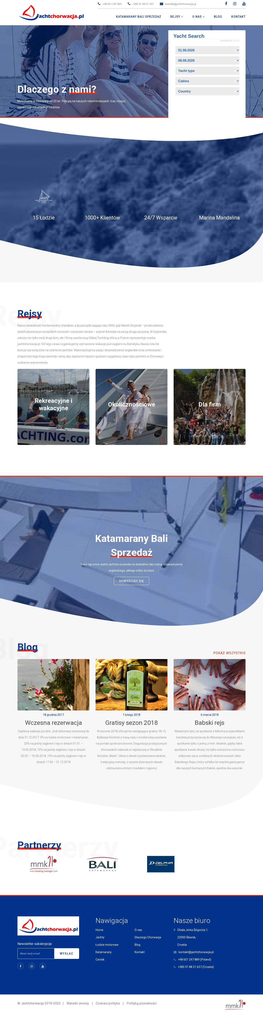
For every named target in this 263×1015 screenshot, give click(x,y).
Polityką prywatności (142, 1003)
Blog (137, 944)
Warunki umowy (78, 1003)
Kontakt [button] (238, 16)
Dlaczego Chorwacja (148, 937)
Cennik (100, 959)
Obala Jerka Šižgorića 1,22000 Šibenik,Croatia (192, 937)
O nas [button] (197, 16)
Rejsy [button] (175, 16)
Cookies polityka (108, 1003)
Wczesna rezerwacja (53, 722)
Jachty (100, 937)
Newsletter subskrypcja (34, 944)
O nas (138, 930)
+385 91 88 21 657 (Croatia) (196, 967)
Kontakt (140, 952)
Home (99, 930)
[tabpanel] (53, 407)
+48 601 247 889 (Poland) (194, 959)
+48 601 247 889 (112, 4)
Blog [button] (218, 16)
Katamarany (104, 952)
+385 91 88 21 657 (143, 4)
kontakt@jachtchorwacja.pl (180, 4)
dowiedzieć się (131, 581)
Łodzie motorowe (107, 944)
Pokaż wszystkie (229, 653)
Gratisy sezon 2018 (131, 722)
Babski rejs (209, 722)
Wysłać (66, 953)
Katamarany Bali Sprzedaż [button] (138, 16)
